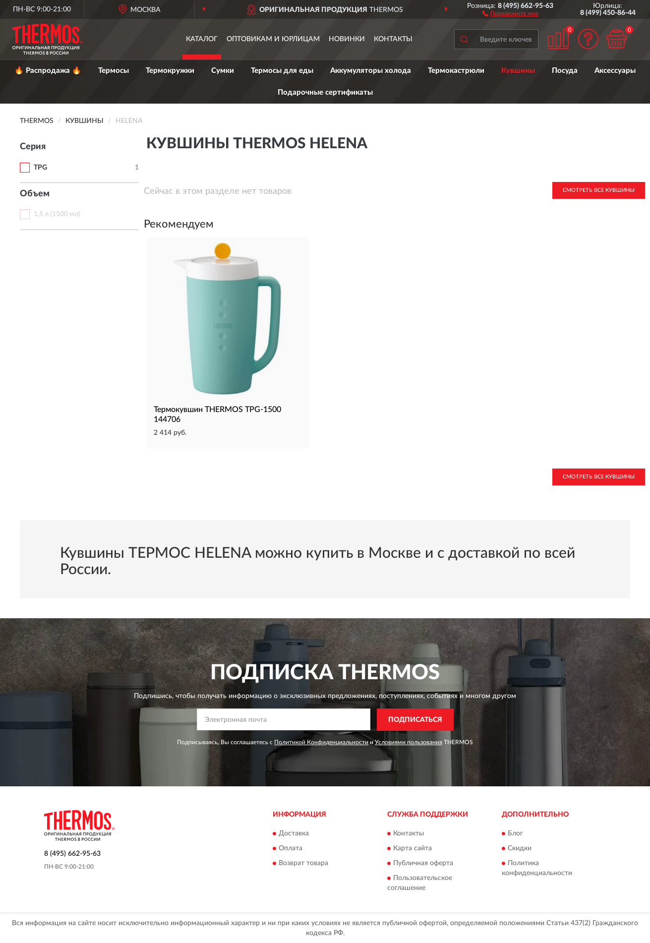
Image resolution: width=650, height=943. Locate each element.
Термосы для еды (282, 70)
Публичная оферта (423, 863)
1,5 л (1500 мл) (57, 214)
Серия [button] (33, 146)
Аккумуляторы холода (370, 70)
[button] (510, 13)
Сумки (222, 70)
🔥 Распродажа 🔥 (47, 70)
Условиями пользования (408, 742)
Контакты (393, 39)
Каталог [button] (202, 39)
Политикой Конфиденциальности (321, 742)
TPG (40, 167)
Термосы (113, 70)
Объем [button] (35, 193)
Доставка (294, 833)
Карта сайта (412, 848)
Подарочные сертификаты (325, 92)
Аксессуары (615, 70)
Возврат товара (303, 863)
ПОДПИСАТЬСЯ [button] (415, 719)
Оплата (290, 848)
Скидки (520, 848)
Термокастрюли (456, 70)
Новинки (347, 39)
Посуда (565, 70)
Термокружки (170, 70)
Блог (515, 833)
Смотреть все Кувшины (599, 190)
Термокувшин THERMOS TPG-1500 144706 (217, 414)
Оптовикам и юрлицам (273, 39)
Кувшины (518, 70)
